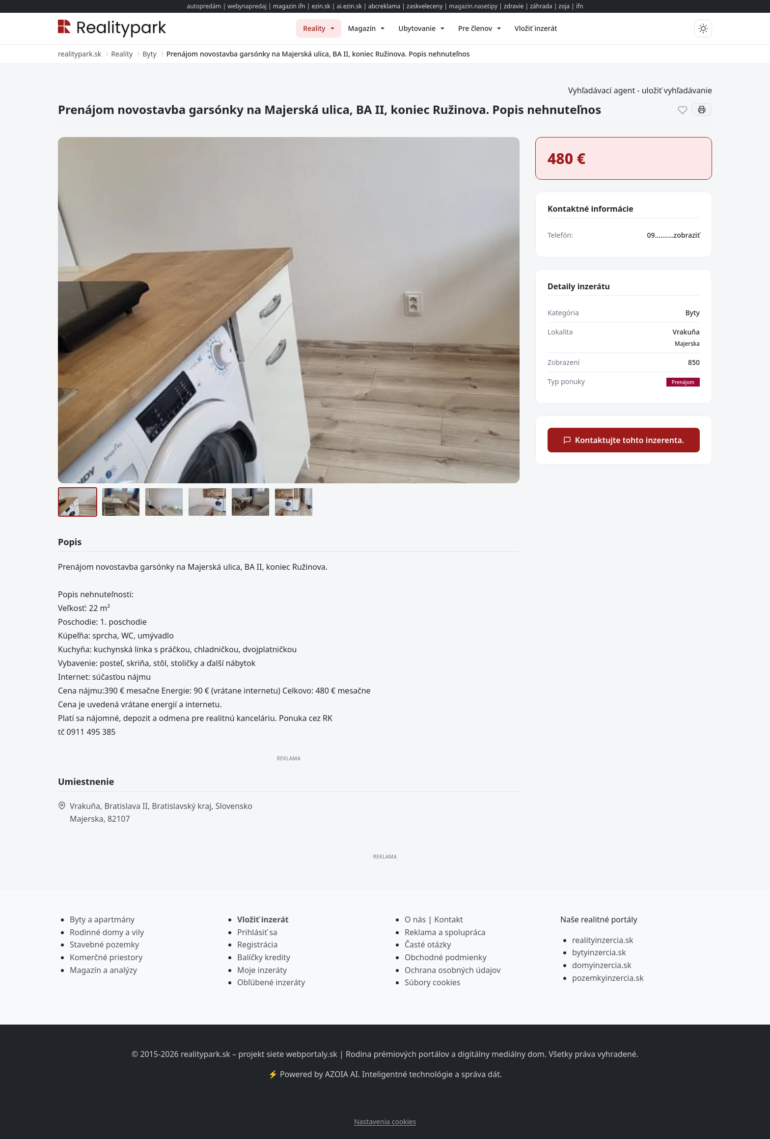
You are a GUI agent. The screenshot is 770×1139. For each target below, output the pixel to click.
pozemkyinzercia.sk (608, 977)
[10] (207, 502)
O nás (415, 919)
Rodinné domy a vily (107, 932)
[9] (164, 502)
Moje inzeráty (262, 970)
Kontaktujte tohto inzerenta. (623, 440)
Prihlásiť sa (257, 932)
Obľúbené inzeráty (271, 982)
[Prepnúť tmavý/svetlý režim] (703, 28)
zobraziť (687, 235)
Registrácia (257, 944)
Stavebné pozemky (104, 944)
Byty (693, 312)
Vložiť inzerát (263, 919)
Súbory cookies (433, 982)
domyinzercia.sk (602, 965)
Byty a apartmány (102, 919)
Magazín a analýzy (103, 970)
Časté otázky (428, 944)
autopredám (204, 6)
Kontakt (448, 919)
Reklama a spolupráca (445, 932)
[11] (250, 502)
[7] (77, 502)
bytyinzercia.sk (599, 952)
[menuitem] (318, 28)
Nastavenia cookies (385, 1121)
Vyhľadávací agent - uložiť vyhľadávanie (640, 90)
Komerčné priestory (106, 957)
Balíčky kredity (263, 957)
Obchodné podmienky (446, 957)
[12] (293, 502)
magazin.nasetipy (473, 6)
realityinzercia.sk (602, 940)
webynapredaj (247, 6)
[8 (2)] (120, 502)
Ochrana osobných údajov (452, 970)
